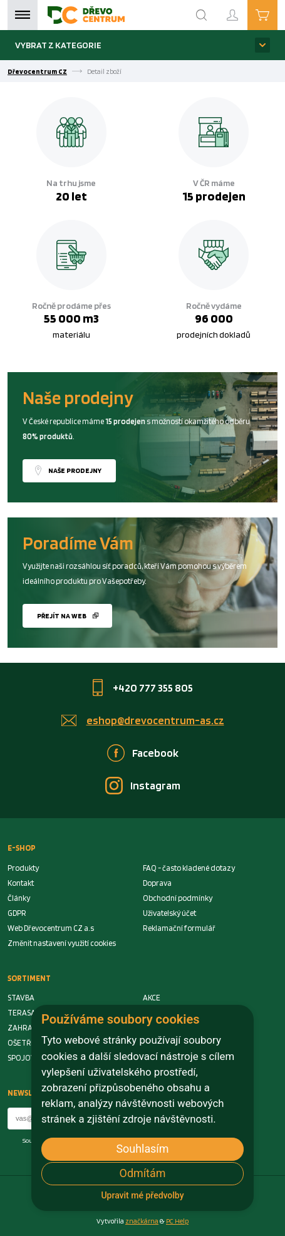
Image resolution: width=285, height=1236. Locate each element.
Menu (23, 15)
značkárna (141, 1221)
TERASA (22, 1012)
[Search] (201, 15)
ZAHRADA (25, 1027)
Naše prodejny (74, 470)
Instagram (155, 785)
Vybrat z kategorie (58, 44)
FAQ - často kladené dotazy (189, 868)
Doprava (157, 883)
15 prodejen (214, 196)
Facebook (155, 752)
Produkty (23, 868)
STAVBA (21, 997)
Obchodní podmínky (177, 898)
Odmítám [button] (143, 1173)
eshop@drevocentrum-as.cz (155, 720)
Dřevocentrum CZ (37, 71)
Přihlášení (242, 9)
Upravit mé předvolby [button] (142, 1195)
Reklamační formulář (179, 928)
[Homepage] (86, 15)
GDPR (17, 913)
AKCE (151, 997)
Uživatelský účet (169, 913)
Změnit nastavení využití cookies (62, 943)
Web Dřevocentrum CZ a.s (51, 928)
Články (19, 898)
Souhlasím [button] (142, 1148)
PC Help (177, 1221)
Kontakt (21, 883)
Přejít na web (61, 615)
